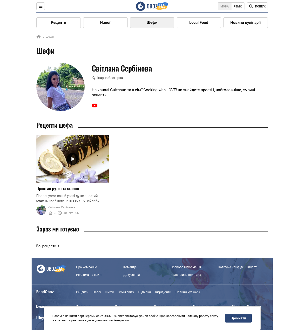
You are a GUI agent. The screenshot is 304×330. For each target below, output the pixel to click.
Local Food (198, 22)
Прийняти (238, 318)
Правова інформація (186, 267)
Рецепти (58, 22)
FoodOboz (45, 292)
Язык (238, 6)
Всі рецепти (46, 246)
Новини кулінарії (245, 22)
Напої (105, 22)
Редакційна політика (186, 275)
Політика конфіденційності (237, 267)
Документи (131, 275)
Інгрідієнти (163, 292)
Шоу (40, 318)
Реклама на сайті (88, 275)
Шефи (152, 22)
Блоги (41, 306)
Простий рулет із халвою (57, 188)
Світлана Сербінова (61, 207)
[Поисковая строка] (257, 6)
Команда (130, 267)
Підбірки (144, 292)
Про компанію (86, 267)
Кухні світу (126, 292)
